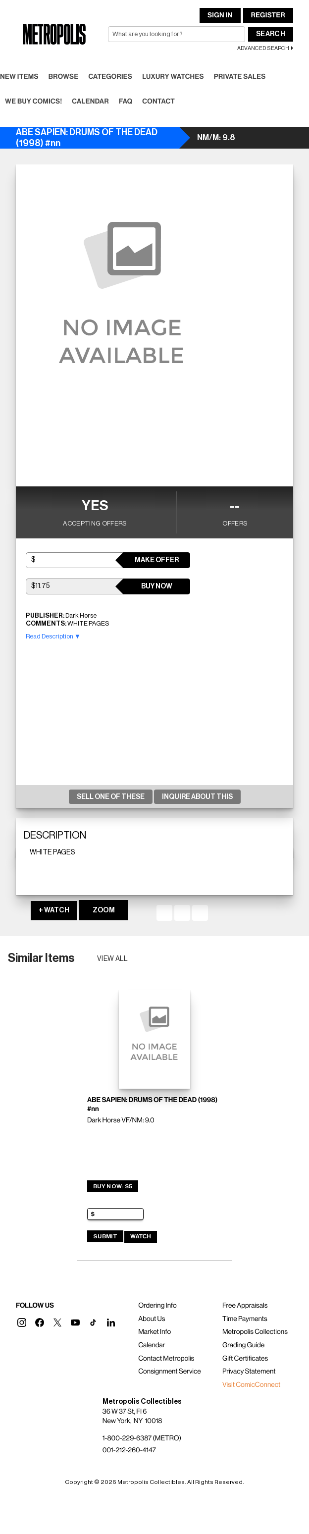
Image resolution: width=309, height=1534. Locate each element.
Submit (105, 1236)
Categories (110, 76)
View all (112, 958)
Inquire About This (197, 796)
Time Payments (244, 1319)
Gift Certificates (245, 1358)
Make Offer (157, 560)
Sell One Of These (111, 796)
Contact (158, 101)
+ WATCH (54, 910)
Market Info (154, 1331)
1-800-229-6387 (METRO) (142, 1438)
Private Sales (240, 76)
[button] (22, 1322)
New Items (19, 76)
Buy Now (156, 586)
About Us (151, 1319)
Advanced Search (263, 48)
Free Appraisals (245, 1305)
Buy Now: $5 (112, 1186)
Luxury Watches (173, 76)
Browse (64, 76)
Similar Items (41, 958)
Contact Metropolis (166, 1358)
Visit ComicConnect (251, 1384)
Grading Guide (243, 1345)
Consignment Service (169, 1371)
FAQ (125, 101)
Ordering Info (157, 1305)
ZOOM (104, 910)
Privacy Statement (249, 1371)
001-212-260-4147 (129, 1450)
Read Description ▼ (53, 636)
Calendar (90, 101)
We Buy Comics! (33, 101)
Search (270, 34)
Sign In (219, 15)
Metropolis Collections (255, 1331)
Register (268, 15)
